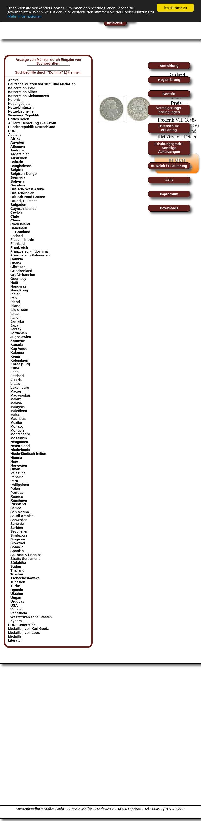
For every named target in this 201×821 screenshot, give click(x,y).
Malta (14, 415)
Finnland (17, 244)
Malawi (16, 399)
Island (15, 306)
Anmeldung (169, 66)
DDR (11, 131)
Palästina (17, 473)
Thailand (17, 570)
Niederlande (20, 450)
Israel (15, 314)
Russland (18, 504)
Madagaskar (20, 395)
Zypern (16, 621)
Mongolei (17, 430)
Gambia (16, 259)
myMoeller (115, 22)
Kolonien (15, 100)
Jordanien (18, 333)
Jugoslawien (20, 337)
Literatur (15, 640)
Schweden (18, 520)
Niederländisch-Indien (28, 454)
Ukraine (16, 594)
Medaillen (16, 636)
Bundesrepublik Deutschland (31, 127)
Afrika (15, 139)
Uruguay (17, 601)
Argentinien (20, 154)
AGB (169, 180)
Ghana (15, 263)
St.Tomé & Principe (25, 555)
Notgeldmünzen (21, 107)
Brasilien (17, 185)
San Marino (19, 512)
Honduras (18, 286)
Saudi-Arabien (22, 516)
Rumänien (18, 500)
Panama (17, 477)
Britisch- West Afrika (27, 189)
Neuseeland (20, 446)
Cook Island (20, 224)
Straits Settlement (25, 559)
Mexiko (16, 422)
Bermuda (17, 177)
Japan (15, 325)
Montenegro (20, 434)
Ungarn (16, 598)
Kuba (14, 368)
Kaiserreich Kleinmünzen (28, 96)
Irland (15, 302)
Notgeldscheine (20, 111)
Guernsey (18, 279)
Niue (14, 461)
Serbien (16, 528)
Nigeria (16, 457)
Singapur (17, 539)
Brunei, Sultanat (23, 201)
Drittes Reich (18, 119)
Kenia (15, 356)
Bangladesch (21, 166)
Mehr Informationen (24, 15)
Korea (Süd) (20, 364)
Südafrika (18, 563)
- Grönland (21, 232)
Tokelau (16, 574)
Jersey (15, 329)
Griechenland (21, 271)
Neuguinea (19, 442)
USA (14, 605)
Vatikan (16, 609)
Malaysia (17, 407)
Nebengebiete (19, 104)
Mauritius (18, 419)
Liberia (16, 380)
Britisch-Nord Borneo (27, 197)
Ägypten (17, 142)
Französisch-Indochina (29, 251)
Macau (15, 391)
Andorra (17, 150)
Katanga (17, 352)
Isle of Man (19, 310)
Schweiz (17, 524)
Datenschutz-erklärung (169, 128)
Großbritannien (22, 275)
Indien (15, 294)
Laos (14, 372)
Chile (14, 216)
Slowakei (17, 543)
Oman (15, 469)
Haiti (14, 282)
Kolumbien (19, 360)
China (15, 220)
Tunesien (17, 582)
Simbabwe (18, 535)
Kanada (16, 345)
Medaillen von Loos (24, 633)
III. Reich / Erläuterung (169, 166)
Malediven (18, 411)
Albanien (17, 146)
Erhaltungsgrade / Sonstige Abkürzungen (168, 148)
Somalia (17, 547)
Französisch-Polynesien (30, 255)
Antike (13, 80)
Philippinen (19, 485)
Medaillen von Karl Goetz (28, 629)
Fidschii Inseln (22, 240)
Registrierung (169, 80)
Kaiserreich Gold (21, 88)
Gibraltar (17, 267)
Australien (18, 158)
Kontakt (169, 94)
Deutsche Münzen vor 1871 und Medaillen (42, 84)
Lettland (17, 376)
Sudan (15, 566)
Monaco (16, 426)
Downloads (169, 208)
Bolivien (17, 181)
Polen (15, 489)
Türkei (15, 586)
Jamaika (17, 321)
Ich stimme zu (175, 7)
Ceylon (16, 212)
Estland (16, 236)
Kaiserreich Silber (22, 92)
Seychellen (19, 531)
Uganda (16, 590)
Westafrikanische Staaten (31, 617)
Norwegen (18, 465)
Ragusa (16, 496)
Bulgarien (18, 205)
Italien (15, 317)
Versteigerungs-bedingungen (169, 110)
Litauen (16, 384)
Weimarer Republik (23, 115)
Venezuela (18, 613)
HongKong (19, 290)
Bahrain (16, 162)
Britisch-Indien (22, 193)
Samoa (16, 508)
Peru (14, 481)
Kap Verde (18, 349)
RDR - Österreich (22, 625)
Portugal (17, 492)
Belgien (16, 170)
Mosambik (18, 438)
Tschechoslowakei (25, 578)
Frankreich (19, 247)
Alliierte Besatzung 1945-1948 (32, 123)
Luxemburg (19, 387)
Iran (13, 298)
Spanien (17, 551)
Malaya (16, 403)
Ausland (14, 135)
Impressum (169, 194)
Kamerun (17, 341)
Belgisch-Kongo (23, 174)
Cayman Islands (23, 209)
